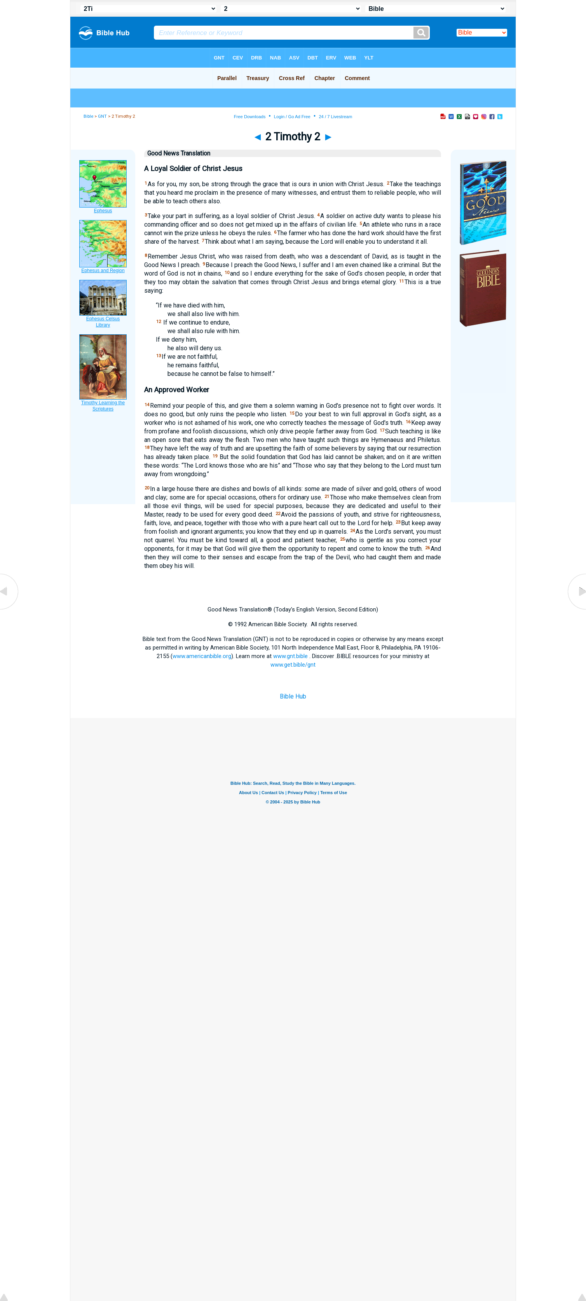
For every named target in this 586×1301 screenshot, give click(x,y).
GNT (102, 116)
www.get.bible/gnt (293, 664)
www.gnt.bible (290, 656)
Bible (88, 116)
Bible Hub (293, 696)
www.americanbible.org (202, 656)
